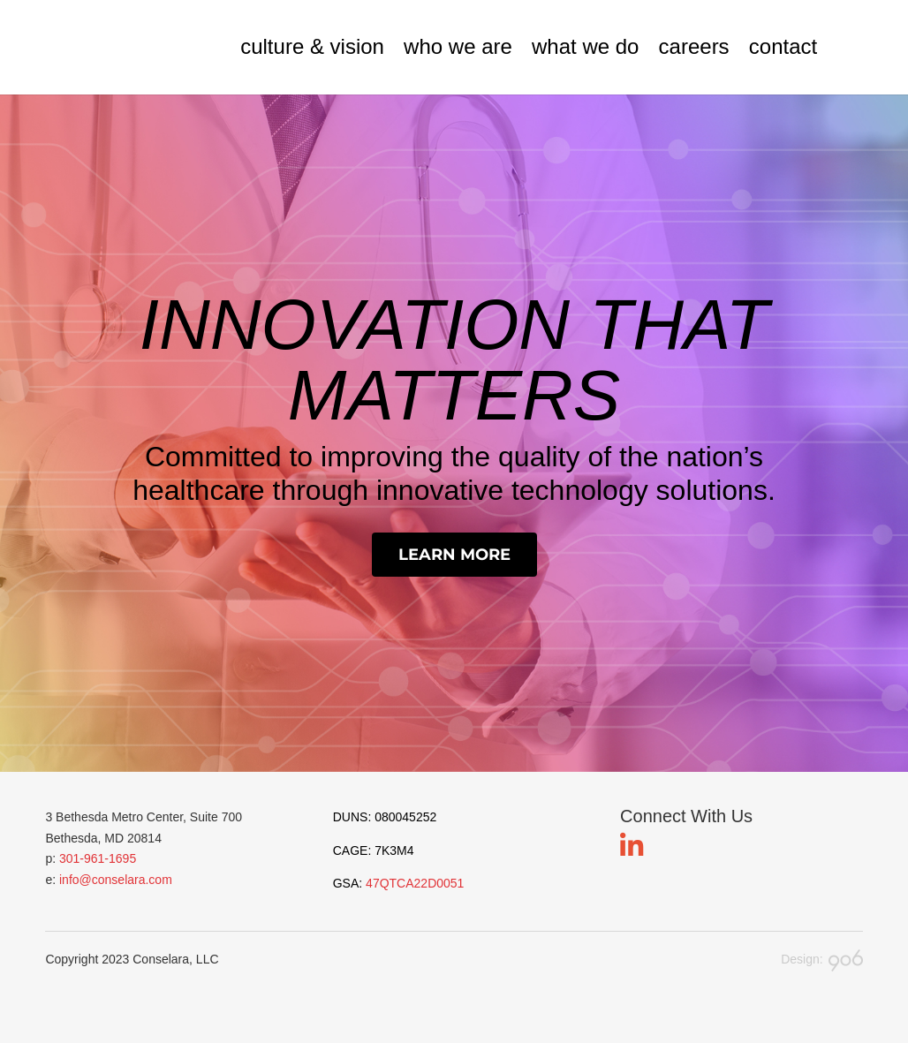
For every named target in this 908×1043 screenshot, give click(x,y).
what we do (585, 47)
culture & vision (312, 47)
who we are (458, 47)
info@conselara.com (115, 880)
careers (694, 47)
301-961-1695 (97, 858)
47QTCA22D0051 (415, 883)
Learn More (454, 554)
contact (783, 47)
